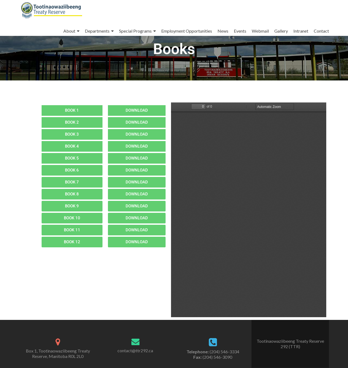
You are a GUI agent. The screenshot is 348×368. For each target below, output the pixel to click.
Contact (321, 30)
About (69, 30)
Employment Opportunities (186, 30)
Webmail (260, 30)
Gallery (281, 30)
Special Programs (135, 30)
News (222, 30)
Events (240, 30)
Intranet (300, 30)
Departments (97, 30)
